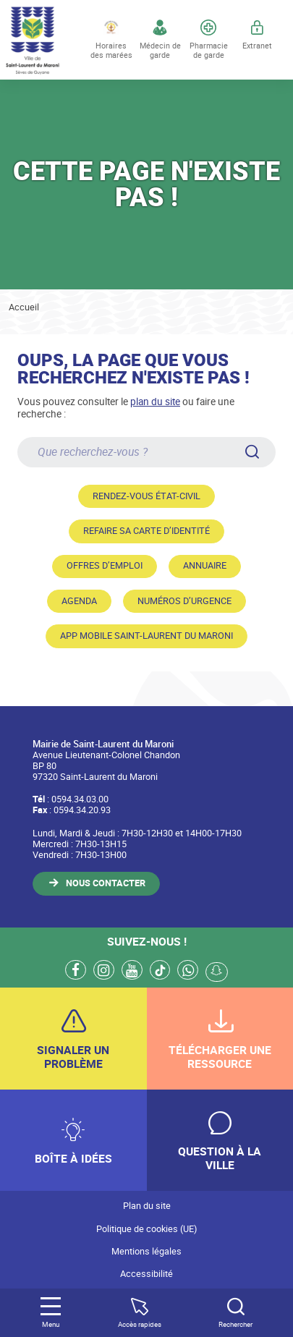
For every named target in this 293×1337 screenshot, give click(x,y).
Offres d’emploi (105, 565)
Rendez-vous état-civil (146, 496)
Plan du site (147, 1206)
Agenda (79, 601)
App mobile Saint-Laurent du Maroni (146, 635)
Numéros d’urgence (184, 601)
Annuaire (204, 565)
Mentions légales (146, 1251)
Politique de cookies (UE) (146, 1229)
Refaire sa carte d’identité (146, 531)
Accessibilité (146, 1274)
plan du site (155, 401)
